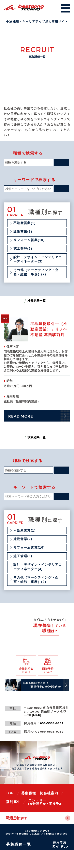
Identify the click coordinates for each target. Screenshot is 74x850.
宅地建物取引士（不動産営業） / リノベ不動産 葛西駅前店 (48, 329)
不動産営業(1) (24, 223)
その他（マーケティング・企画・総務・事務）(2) (36, 272)
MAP (36, 715)
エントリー (46, 801)
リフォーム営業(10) (29, 240)
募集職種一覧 (32, 793)
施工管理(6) (22, 248)
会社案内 (50, 793)
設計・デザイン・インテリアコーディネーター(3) (37, 259)
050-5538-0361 (52, 723)
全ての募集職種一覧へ (47, 640)
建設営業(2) (22, 231)
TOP (10, 793)
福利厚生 (13, 802)
